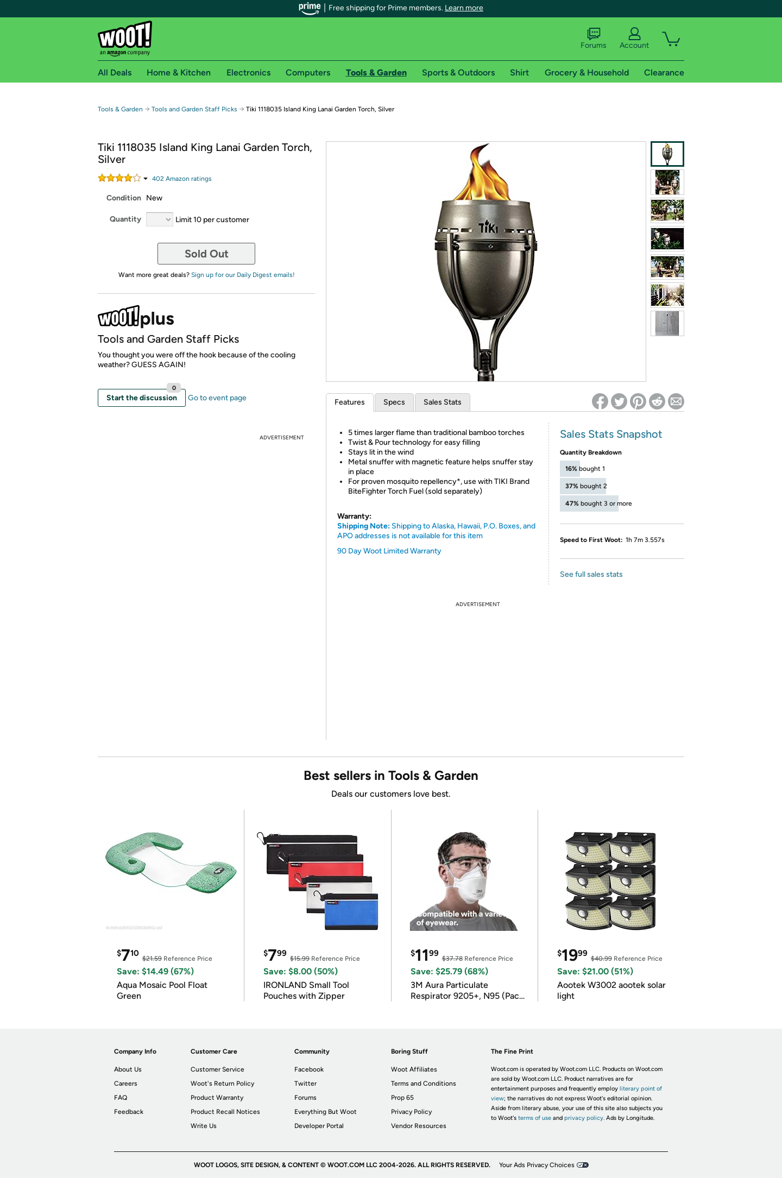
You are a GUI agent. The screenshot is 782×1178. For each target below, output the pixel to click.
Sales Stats (443, 402)
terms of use (534, 1118)
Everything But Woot (325, 1112)
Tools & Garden (120, 109)
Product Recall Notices (225, 1112)
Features (350, 402)
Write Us (204, 1126)
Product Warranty (217, 1097)
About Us (128, 1069)
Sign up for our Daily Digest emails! (243, 275)
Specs (394, 402)
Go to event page (217, 397)
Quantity (125, 219)
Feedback (128, 1112)
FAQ (120, 1097)
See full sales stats (591, 574)
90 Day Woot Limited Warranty (389, 551)
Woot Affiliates (414, 1069)
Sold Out (207, 253)
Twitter (305, 1083)
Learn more (464, 7)
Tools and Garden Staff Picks (194, 109)
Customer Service (217, 1069)
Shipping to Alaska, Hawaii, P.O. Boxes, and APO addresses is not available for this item (436, 530)
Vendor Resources (418, 1126)
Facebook (309, 1069)
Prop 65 (402, 1097)
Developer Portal (319, 1126)
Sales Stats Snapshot (611, 433)
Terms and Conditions (423, 1083)
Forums (594, 38)
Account (634, 38)
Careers (125, 1083)
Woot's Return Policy (222, 1083)
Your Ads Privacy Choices (537, 1165)
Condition (123, 198)
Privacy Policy (411, 1112)
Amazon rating (182, 178)
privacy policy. (584, 1118)
